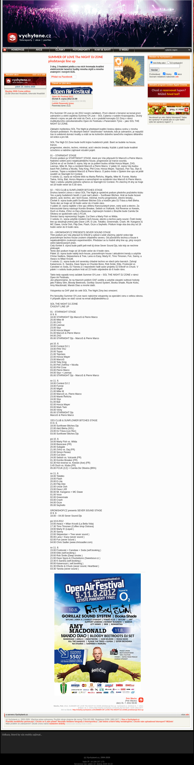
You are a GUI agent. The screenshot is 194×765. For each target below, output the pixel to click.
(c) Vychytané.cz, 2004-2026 (97, 757)
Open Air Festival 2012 (62, 96)
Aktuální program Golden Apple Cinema (168, 85)
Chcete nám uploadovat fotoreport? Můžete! (153, 722)
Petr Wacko (131, 698)
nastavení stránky (57, 724)
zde (43, 74)
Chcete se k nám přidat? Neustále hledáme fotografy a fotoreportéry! (66, 722)
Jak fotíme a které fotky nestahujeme (115, 722)
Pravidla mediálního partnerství (20, 722)
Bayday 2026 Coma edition (18, 91)
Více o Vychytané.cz (130, 719)
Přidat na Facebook (61, 76)
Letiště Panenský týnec (63, 103)
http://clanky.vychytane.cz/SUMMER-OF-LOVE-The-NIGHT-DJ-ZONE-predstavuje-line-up (108, 710)
